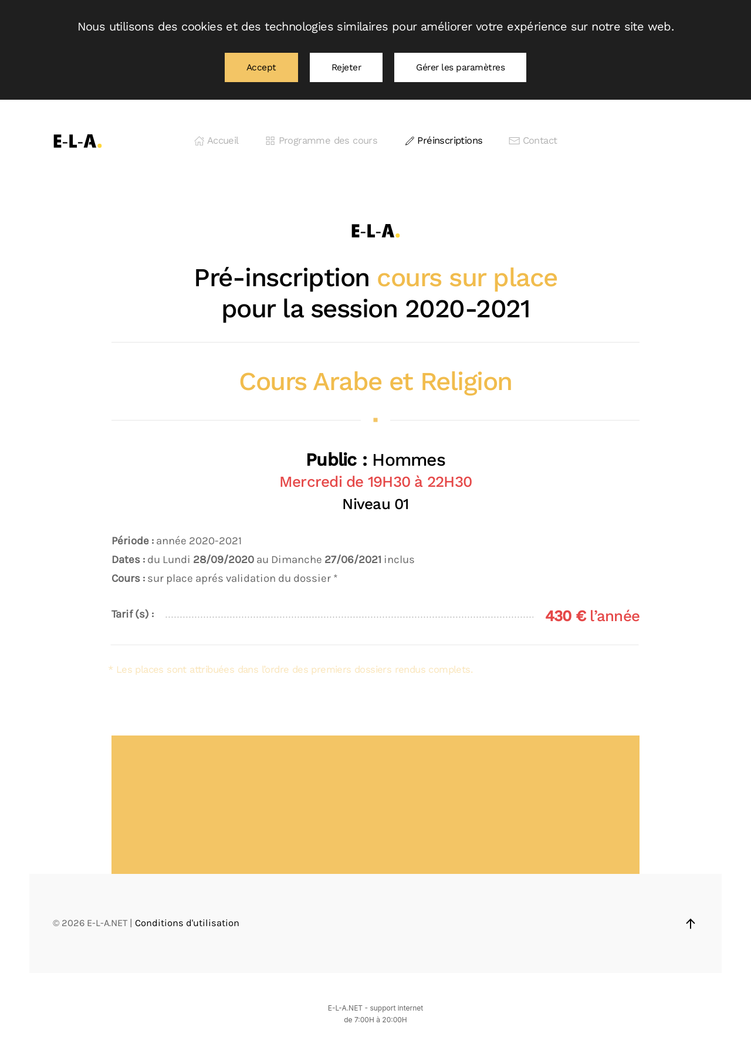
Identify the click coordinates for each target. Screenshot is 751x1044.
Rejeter (346, 67)
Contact (532, 141)
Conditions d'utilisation (187, 922)
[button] (690, 924)
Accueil (216, 140)
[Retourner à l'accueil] (78, 140)
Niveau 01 (375, 504)
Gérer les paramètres (460, 67)
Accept (261, 67)
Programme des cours (321, 141)
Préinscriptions (442, 141)
